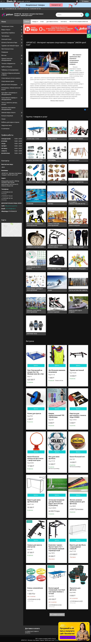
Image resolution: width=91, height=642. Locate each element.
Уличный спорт (6, 39)
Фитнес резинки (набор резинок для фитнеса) (77, 501)
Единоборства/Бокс (8, 33)
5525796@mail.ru (10, 208)
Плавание (4, 52)
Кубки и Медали (6, 67)
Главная (27, 21)
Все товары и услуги (56, 614)
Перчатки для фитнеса (75, 589)
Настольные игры (7, 49)
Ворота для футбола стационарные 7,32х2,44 (78, 546)
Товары (34, 21)
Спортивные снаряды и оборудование (9, 98)
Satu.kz (54, 638)
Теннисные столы (7, 26)
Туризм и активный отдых (10, 45)
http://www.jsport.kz (11, 206)
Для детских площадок (9, 84)
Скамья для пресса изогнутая (34, 546)
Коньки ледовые (7, 115)
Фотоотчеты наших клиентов (79, 21)
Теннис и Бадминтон (8, 63)
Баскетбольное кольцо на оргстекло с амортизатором (35, 458)
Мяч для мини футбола (54, 457)
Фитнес (3, 55)
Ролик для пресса (34, 413)
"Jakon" (71, 70)
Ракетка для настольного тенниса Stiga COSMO (78, 415)
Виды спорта (5, 29)
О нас (42, 21)
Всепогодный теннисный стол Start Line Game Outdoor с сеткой (57, 590)
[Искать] (81, 15)
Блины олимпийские (35, 588)
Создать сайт (20, 1)
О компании (5, 128)
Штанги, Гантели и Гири (9, 42)
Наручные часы (6, 125)
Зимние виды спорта (8, 112)
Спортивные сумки (7, 81)
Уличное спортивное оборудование (8, 108)
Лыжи (3, 119)
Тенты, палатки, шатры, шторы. (9, 103)
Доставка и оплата (52, 21)
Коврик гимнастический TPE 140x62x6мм (56, 415)
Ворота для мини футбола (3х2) (34, 501)
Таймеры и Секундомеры (9, 70)
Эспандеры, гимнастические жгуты (11, 88)
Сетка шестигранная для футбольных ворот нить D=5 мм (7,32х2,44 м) (56, 502)
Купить (36, 365)
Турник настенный (77, 370)
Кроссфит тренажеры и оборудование (9, 93)
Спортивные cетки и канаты (11, 78)
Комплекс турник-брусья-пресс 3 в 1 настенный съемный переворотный (56, 547)
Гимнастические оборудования (6, 59)
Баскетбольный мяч (77, 456)
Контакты (64, 21)
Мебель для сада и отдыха (10, 122)
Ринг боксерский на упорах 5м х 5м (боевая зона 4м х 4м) (35, 372)
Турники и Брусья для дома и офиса (10, 74)
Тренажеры (5, 36)
